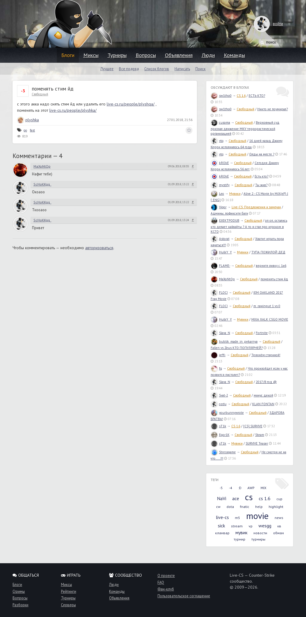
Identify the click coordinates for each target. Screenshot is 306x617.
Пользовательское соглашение (183, 595)
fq (216, 368)
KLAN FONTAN (263, 404)
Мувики (235, 194)
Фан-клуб (165, 589)
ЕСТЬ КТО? (257, 96)
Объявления (179, 55)
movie (257, 515)
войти (272, 23)
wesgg (264, 526)
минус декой (263, 395)
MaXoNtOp (42, 166)
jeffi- (218, 355)
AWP (251, 488)
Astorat (220, 239)
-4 (230, 488)
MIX (263, 488)
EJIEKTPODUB (225, 220)
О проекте (166, 575)
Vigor (219, 207)
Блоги (67, 55)
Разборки (20, 604)
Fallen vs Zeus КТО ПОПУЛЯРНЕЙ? (237, 348)
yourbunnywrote (227, 413)
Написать (182, 68)
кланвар (222, 533)
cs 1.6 (264, 498)
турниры (258, 539)
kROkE (220, 163)
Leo (217, 194)
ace (235, 498)
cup (279, 499)
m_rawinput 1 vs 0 (266, 306)
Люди (208, 55)
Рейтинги (68, 591)
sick (221, 526)
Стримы (19, 591)
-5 (221, 488)
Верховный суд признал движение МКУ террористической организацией (245, 128)
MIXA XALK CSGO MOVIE (269, 319)
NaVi (221, 498)
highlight (276, 506)
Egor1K (220, 435)
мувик (241, 532)
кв (279, 526)
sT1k (218, 426)
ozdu (219, 404)
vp (251, 526)
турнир (239, 539)
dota (230, 506)
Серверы (68, 604)
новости (260, 533)
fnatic (244, 506)
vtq (217, 141)
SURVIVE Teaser (257, 443)
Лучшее (107, 68)
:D (239, 488)
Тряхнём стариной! (265, 355)
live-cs (222, 517)
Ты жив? (261, 185)
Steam (259, 435)
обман (278, 533)
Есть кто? (261, 176)
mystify (220, 185)
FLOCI (219, 292)
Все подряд (129, 68)
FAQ (160, 582)
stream (237, 526)
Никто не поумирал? (272, 109)
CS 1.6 (241, 96)
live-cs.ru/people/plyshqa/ (130, 104)
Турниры (117, 55)
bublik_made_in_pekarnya (234, 341)
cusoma (220, 122)
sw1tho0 (221, 96)
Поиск (200, 68)
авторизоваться (99, 247)
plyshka (28, 120)
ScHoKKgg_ (42, 184)
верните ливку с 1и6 (271, 266)
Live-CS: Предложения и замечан (256, 207)
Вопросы (146, 55)
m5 (237, 517)
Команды (234, 55)
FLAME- (220, 266)
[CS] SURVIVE (252, 426)
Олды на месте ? (261, 154)
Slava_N (220, 333)
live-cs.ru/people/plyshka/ (73, 110)
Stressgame (223, 452)
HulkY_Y (221, 252)
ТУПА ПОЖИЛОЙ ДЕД (268, 252)
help (259, 506)
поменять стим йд (274, 279)
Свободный (40, 94)
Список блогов (156, 68)
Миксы (91, 55)
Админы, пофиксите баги (229, 213)
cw (218, 506)
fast (32, 130)
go (25, 130)
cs (249, 497)
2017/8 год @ (266, 382)
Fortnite (262, 333)
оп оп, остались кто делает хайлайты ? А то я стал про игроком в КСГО (249, 226)
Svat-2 (219, 395)
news (279, 517)
